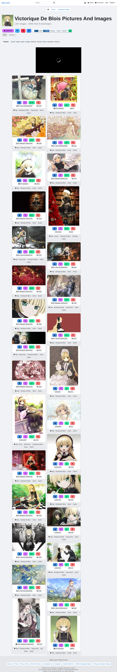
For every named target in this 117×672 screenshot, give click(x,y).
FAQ (16, 664)
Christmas (75, 236)
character (50, 41)
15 (31, 102)
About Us (10, 664)
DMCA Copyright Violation (83, 664)
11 (31, 180)
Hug (41, 648)
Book (20, 444)
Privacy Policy (24, 664)
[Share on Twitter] (17, 31)
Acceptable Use (48, 664)
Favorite (8, 30)
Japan (17, 41)
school (12, 41)
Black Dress (27, 444)
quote (22, 41)
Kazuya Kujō (34, 110)
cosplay (27, 41)
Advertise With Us (68, 664)
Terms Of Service (36, 664)
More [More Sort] (64, 30)
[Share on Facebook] (29, 31)
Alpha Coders (6, 3)
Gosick (39, 41)
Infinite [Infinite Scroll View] (46, 30)
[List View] (40, 31)
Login (106, 2)
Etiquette (57, 664)
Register (112, 2)
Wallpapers (12, 35)
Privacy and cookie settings (102, 664)
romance (56, 41)
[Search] (54, 2)
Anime (53, 9)
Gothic (64, 239)
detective (33, 41)
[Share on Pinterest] (23, 31)
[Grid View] (36, 31)
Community (99, 2)
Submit (90, 2)
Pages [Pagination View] (52, 30)
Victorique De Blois (64, 9)
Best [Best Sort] (58, 30)
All (4, 35)
